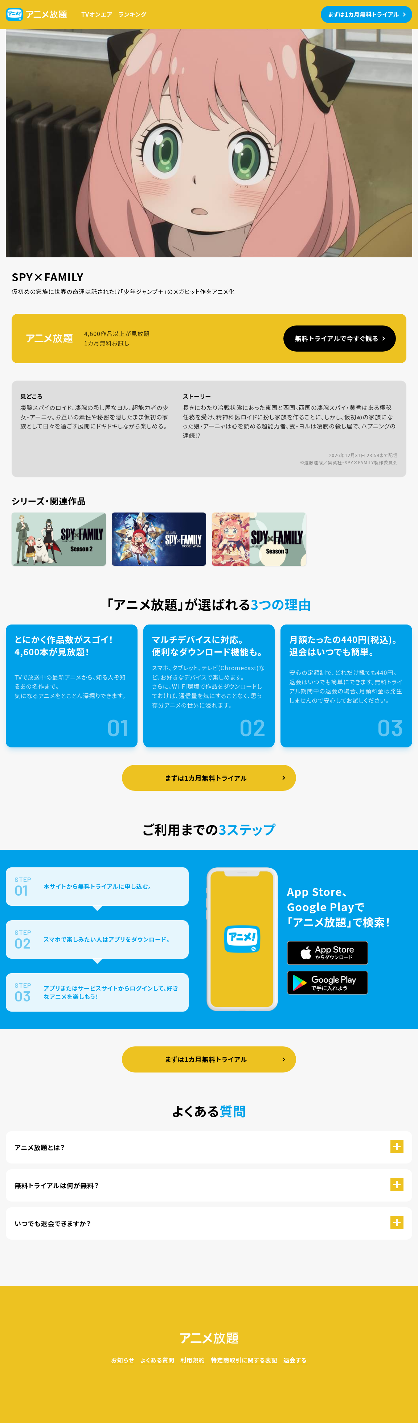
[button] (209, 1147)
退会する (295, 1360)
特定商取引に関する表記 (244, 1360)
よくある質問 (157, 1360)
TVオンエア (96, 14)
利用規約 (192, 1360)
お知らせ (122, 1360)
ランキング (132, 14)
